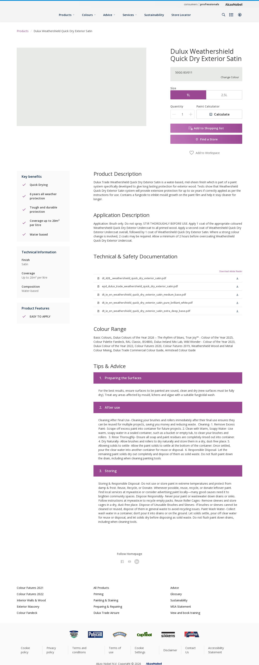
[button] (239, 14)
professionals (209, 4)
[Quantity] (182, 114)
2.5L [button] (224, 95)
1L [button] (188, 95)
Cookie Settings (140, 650)
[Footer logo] (60, 634)
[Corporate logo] (233, 4)
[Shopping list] (231, 14)
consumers (191, 4)
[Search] (223, 14)
